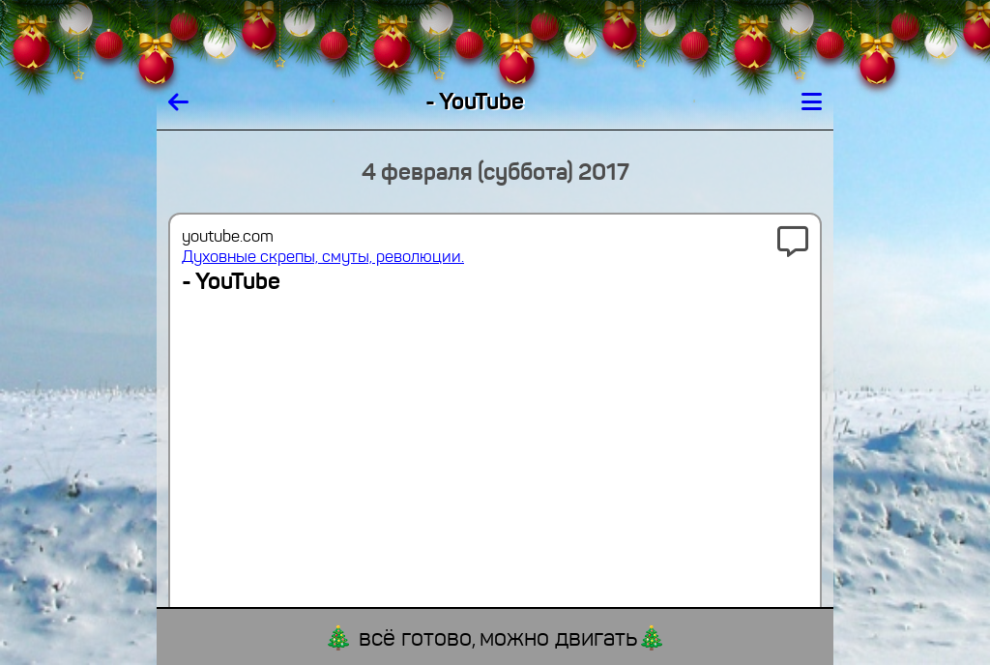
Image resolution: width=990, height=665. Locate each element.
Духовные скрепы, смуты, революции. (323, 256)
